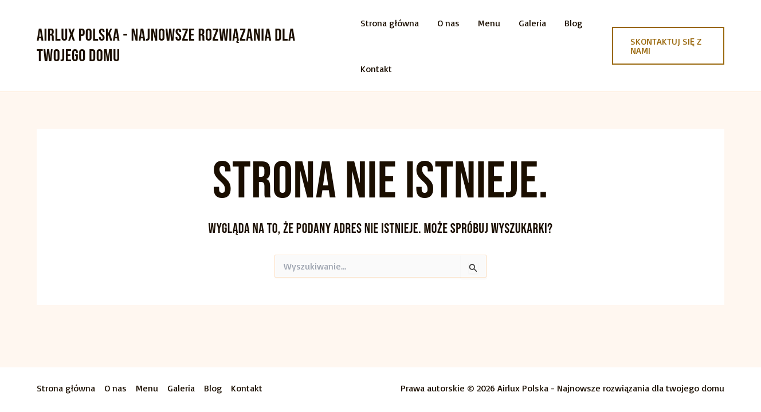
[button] (668, 46)
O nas (448, 23)
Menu (489, 23)
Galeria (532, 23)
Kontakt (376, 68)
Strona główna (389, 23)
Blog (573, 23)
